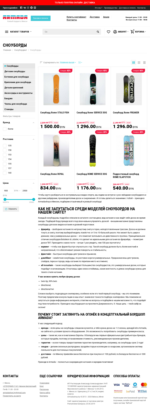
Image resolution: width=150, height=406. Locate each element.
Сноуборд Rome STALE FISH (54, 112)
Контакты (141, 8)
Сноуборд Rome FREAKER (126, 112)
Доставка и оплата (127, 8)
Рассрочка (44, 389)
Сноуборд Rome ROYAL (52, 174)
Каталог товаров (19, 32)
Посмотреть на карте (12, 396)
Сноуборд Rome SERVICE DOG (92, 112)
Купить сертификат (76, 17)
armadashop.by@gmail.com (14, 393)
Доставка (95, 17)
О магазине (44, 383)
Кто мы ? (98, 8)
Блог (42, 386)
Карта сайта (45, 393)
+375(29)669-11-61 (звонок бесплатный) (19, 386)
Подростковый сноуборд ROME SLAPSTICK (126, 175)
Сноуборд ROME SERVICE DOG (92, 174)
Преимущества (110, 8)
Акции (106, 17)
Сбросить (11, 209)
